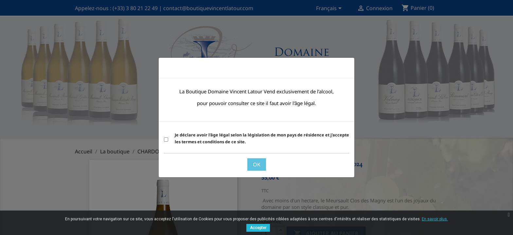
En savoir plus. (435, 219)
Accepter (258, 228)
